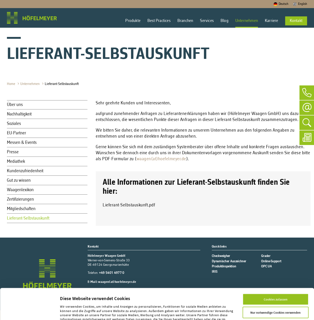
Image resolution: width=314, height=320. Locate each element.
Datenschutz (88, 300)
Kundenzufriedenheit (25, 171)
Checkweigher (221, 256)
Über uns (15, 105)
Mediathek (16, 161)
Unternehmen (30, 84)
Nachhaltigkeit (19, 114)
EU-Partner (16, 133)
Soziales (14, 123)
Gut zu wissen (19, 180)
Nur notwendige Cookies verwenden (275, 285)
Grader (265, 256)
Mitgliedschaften (21, 209)
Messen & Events (22, 142)
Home (11, 84)
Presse (13, 152)
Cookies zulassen (275, 271)
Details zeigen (70, 311)
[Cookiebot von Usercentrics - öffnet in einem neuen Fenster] (30, 311)
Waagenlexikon (20, 190)
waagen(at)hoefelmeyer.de (161, 159)
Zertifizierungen (20, 199)
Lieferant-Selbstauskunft (62, 84)
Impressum (68, 300)
